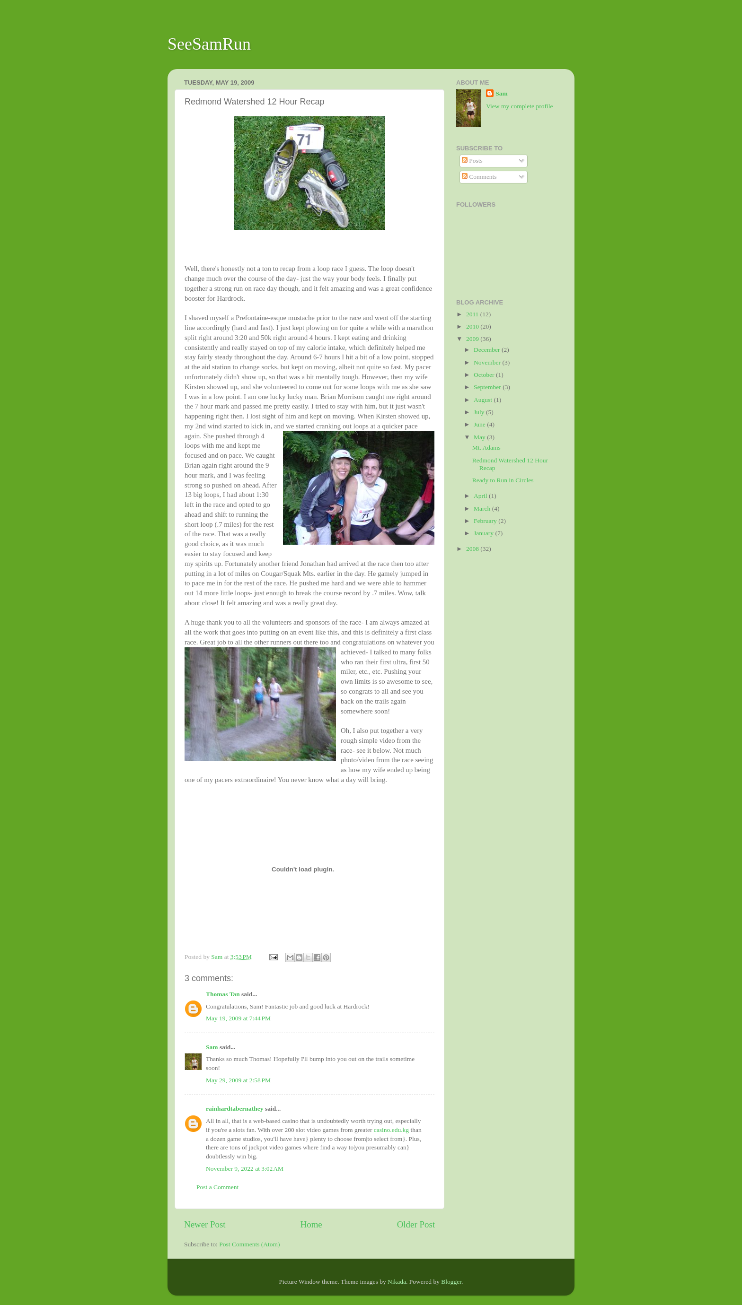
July (480, 412)
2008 (473, 548)
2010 (473, 326)
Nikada (397, 1281)
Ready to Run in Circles (503, 480)
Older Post (416, 1224)
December (488, 349)
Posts (472, 160)
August (484, 399)
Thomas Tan (223, 994)
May (480, 437)
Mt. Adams (486, 447)
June (480, 424)
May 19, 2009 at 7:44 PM (238, 1018)
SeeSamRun (209, 44)
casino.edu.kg (391, 1129)
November (488, 362)
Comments (479, 176)
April (481, 495)
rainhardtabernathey (235, 1108)
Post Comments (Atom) (249, 1244)
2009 (473, 338)
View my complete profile (519, 106)
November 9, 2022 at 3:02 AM (244, 1168)
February (486, 520)
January (484, 533)
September (488, 387)
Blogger (451, 1281)
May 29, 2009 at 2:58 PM (238, 1080)
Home (311, 1224)
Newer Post (205, 1224)
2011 (473, 314)
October (485, 374)
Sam (212, 1047)
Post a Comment (217, 1187)
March (483, 508)
